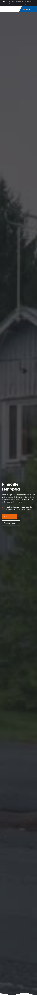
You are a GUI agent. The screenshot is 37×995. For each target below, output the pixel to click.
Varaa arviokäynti (10, 523)
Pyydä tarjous (9, 516)
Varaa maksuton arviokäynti (18, 4)
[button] (33, 9)
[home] (9, 9)
